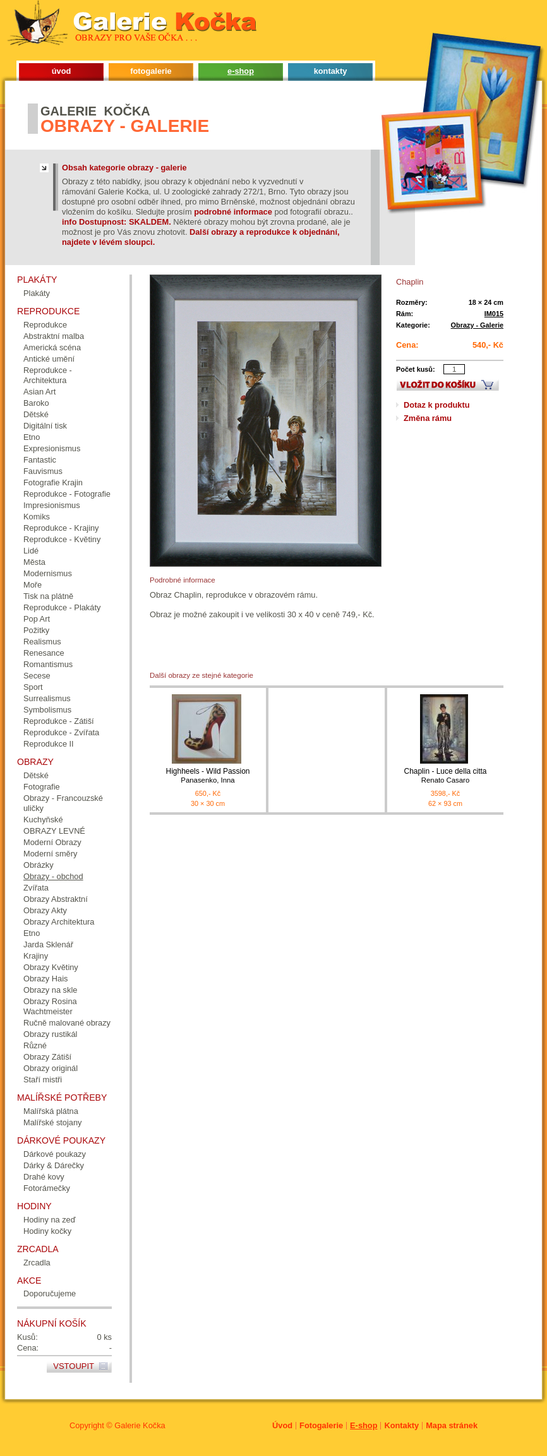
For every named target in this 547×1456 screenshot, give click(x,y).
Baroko (36, 403)
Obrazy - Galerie (477, 325)
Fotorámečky (46, 1188)
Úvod (282, 1425)
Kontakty (401, 1425)
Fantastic (39, 460)
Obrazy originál (50, 1068)
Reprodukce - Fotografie (67, 494)
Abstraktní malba (53, 336)
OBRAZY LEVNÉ (54, 831)
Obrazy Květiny (50, 967)
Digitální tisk (45, 425)
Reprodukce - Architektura (47, 375)
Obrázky (38, 865)
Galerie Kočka (139, 1425)
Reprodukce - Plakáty (61, 607)
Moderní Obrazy (52, 842)
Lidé (31, 550)
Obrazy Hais (45, 978)
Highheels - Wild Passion (208, 776)
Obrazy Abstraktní (55, 899)
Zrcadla (37, 1262)
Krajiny (35, 956)
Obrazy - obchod (53, 876)
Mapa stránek (452, 1425)
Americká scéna (52, 347)
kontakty (330, 71)
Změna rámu (428, 418)
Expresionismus (51, 448)
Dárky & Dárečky (53, 1165)
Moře (32, 584)
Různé (35, 1045)
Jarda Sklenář (48, 944)
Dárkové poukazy (54, 1154)
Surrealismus (47, 698)
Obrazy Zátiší (47, 1057)
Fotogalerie (321, 1425)
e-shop (240, 71)
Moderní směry (50, 853)
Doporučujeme (49, 1293)
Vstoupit (73, 1366)
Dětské (36, 414)
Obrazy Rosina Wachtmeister (50, 1006)
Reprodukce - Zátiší (58, 721)
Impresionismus (51, 505)
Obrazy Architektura (58, 921)
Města (34, 562)
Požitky (36, 630)
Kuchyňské (43, 819)
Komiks (36, 516)
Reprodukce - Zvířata (61, 732)
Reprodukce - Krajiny (61, 528)
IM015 (493, 313)
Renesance (43, 653)
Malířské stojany (52, 1122)
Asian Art (39, 391)
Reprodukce (45, 324)
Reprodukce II (48, 744)
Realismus (42, 641)
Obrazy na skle (50, 990)
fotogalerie (150, 71)
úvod (61, 71)
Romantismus (48, 664)
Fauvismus (43, 471)
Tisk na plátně (48, 596)
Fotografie (41, 786)
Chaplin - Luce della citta (445, 776)
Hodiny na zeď (49, 1219)
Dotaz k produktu (437, 405)
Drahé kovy (43, 1176)
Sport (33, 687)
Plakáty (36, 293)
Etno (31, 437)
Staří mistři (42, 1079)
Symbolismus (47, 709)
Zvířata (36, 887)
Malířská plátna (50, 1111)
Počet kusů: (415, 369)
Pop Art (36, 619)
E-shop (363, 1425)
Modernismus (47, 573)
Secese (37, 675)
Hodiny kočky (47, 1231)
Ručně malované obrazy (67, 1022)
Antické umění (49, 359)
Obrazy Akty (45, 910)
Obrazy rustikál (50, 1034)
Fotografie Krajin (53, 482)
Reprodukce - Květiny (61, 539)
